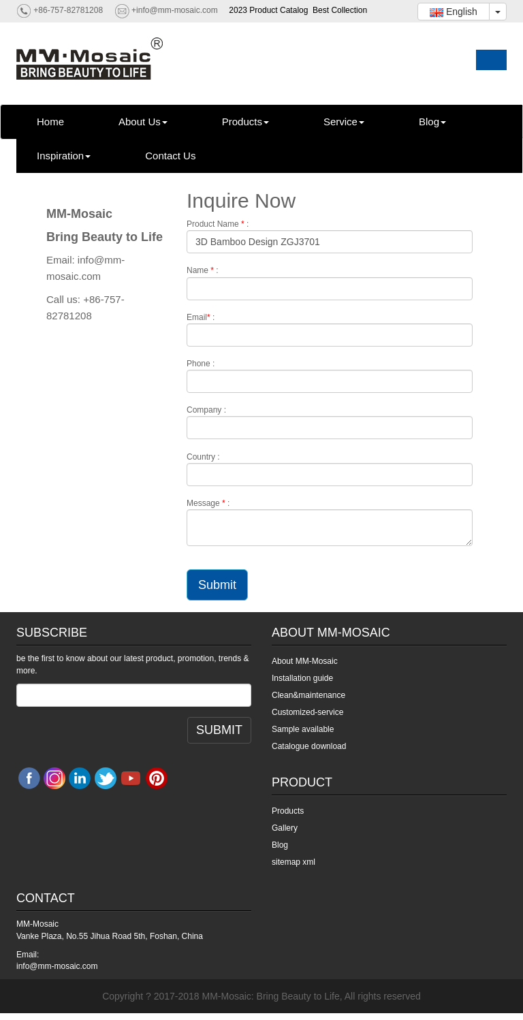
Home (50, 121)
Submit (217, 585)
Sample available (303, 729)
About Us (143, 121)
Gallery (285, 828)
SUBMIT (219, 730)
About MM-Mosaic (305, 661)
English (453, 11)
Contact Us (170, 155)
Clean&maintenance (308, 695)
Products (245, 121)
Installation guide (302, 678)
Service (343, 121)
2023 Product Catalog (268, 10)
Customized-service (307, 712)
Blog (432, 121)
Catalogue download (309, 746)
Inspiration (64, 155)
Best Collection (340, 10)
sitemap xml (293, 862)
